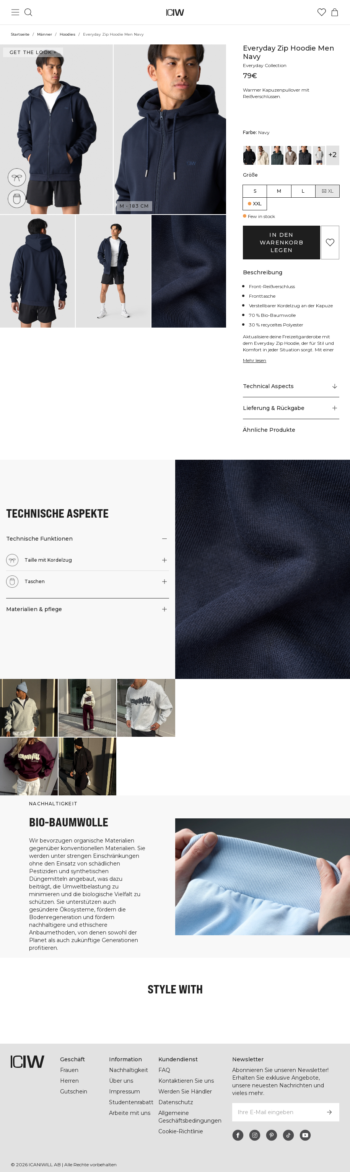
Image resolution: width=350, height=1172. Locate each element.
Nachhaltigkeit (128, 1070)
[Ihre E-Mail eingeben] (275, 1112)
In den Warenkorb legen (281, 242)
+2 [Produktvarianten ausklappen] (333, 155)
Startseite (20, 34)
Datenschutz (175, 1102)
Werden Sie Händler (185, 1091)
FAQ (164, 1070)
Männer (44, 34)
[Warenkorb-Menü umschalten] (334, 12)
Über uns (121, 1080)
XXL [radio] (257, 204)
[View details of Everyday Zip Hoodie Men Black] (249, 155)
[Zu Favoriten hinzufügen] (330, 242)
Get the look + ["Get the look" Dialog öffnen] (33, 52)
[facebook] (238, 1135)
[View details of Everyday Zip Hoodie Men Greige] (291, 155)
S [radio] (255, 191)
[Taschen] (17, 199)
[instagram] (254, 1135)
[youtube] (305, 1135)
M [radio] (279, 191)
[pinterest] (271, 1135)
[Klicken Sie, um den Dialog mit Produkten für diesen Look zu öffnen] (29, 708)
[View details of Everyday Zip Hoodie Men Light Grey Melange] (319, 155)
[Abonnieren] (329, 1112)
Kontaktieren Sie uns (186, 1080)
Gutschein (73, 1091)
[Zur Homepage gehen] (175, 12)
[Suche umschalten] (28, 12)
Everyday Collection (265, 65)
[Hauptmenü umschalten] (15, 12)
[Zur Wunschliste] (321, 12)
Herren (69, 1080)
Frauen (69, 1070)
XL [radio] (327, 191)
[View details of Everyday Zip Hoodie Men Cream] (263, 155)
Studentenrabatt (131, 1102)
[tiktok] (288, 1135)
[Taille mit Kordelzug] (17, 177)
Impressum (124, 1091)
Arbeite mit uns (129, 1113)
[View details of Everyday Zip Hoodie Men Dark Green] (277, 155)
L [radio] (303, 191)
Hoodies (67, 34)
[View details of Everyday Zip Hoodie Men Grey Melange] (304, 155)
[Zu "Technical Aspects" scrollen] (291, 386)
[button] (56, 129)
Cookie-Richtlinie (180, 1131)
